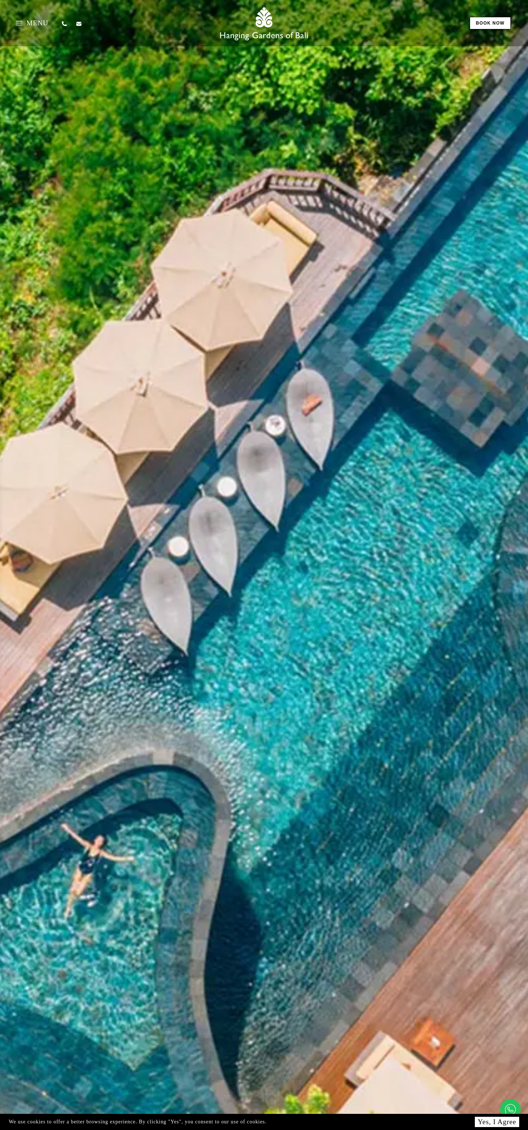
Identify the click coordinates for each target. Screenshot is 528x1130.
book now (490, 23)
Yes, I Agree (497, 1122)
